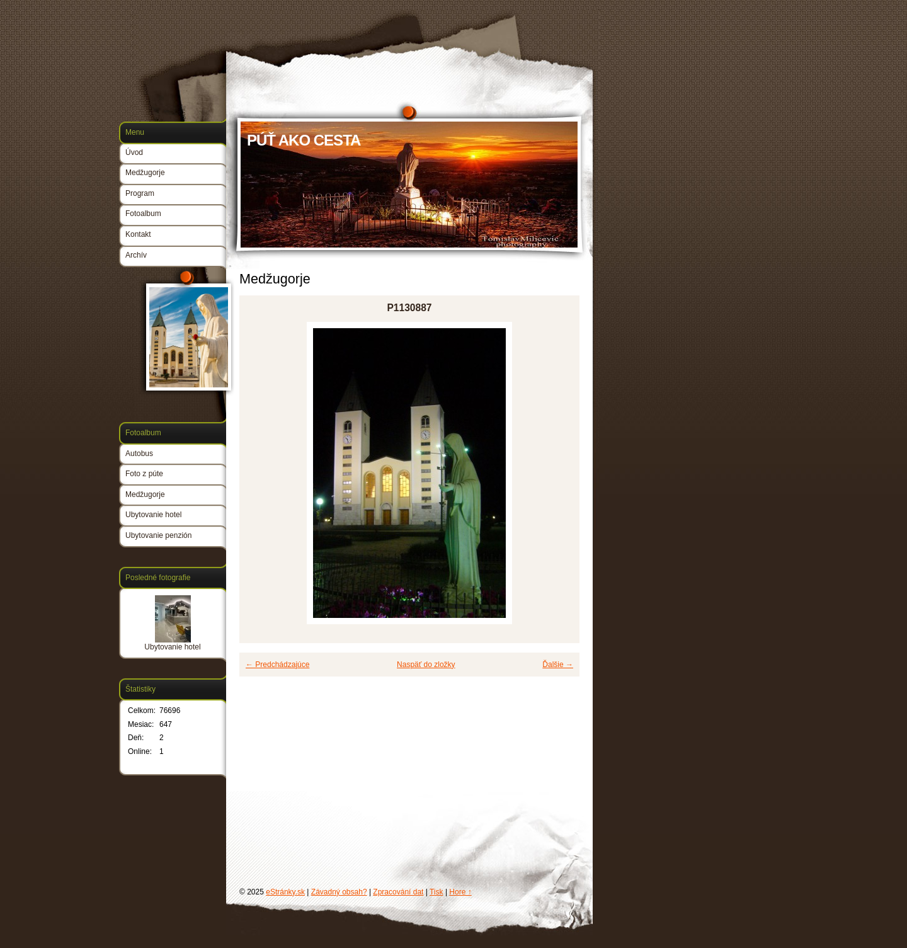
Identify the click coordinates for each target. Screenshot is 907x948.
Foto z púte (144, 473)
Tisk (436, 892)
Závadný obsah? (339, 892)
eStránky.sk (285, 892)
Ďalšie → (557, 664)
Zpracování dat (398, 892)
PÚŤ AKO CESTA (303, 140)
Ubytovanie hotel (153, 514)
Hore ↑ (460, 892)
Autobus (139, 453)
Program (139, 193)
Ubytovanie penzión (158, 535)
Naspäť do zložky (426, 664)
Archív (136, 255)
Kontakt (138, 234)
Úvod (134, 152)
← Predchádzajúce (277, 664)
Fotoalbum (143, 213)
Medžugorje (145, 172)
